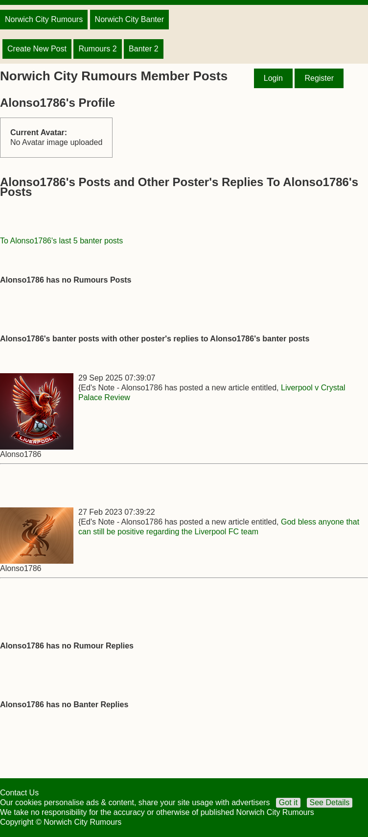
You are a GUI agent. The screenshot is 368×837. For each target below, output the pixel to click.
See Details (330, 802)
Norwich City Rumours (44, 19)
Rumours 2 (97, 49)
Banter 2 (143, 49)
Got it (288, 802)
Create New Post (37, 49)
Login (273, 78)
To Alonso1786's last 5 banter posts (61, 241)
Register (319, 78)
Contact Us (19, 793)
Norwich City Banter (129, 19)
